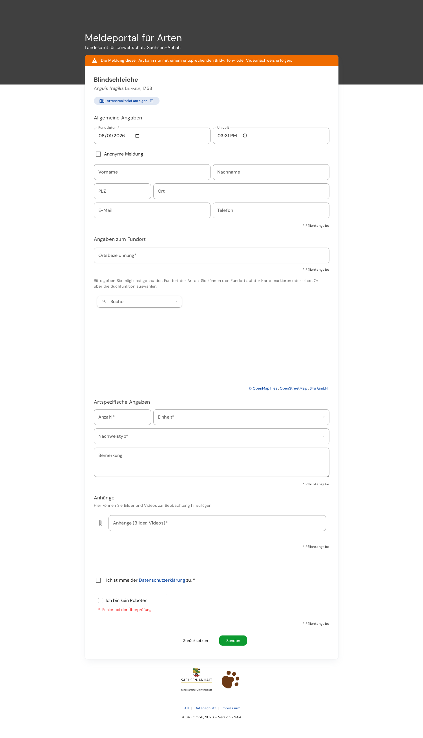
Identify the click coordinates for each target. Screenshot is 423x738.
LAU (186, 708)
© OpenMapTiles (263, 388)
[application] (211, 342)
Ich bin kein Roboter (126, 600)
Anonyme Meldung (123, 154)
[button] (176, 301)
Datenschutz (205, 708)
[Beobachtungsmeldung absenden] (233, 640)
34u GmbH (319, 388)
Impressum (231, 708)
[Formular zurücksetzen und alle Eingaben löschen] (195, 640)
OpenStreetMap (293, 388)
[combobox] (139, 301)
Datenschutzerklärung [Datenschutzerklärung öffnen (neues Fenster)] (162, 580)
